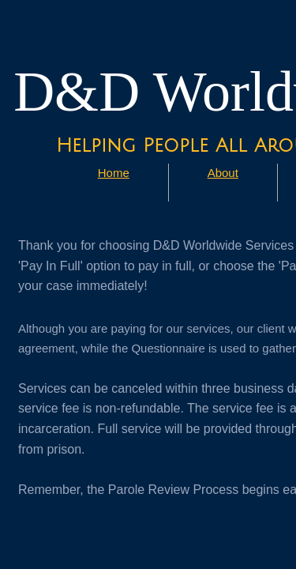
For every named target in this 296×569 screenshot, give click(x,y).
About (223, 172)
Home (113, 172)
